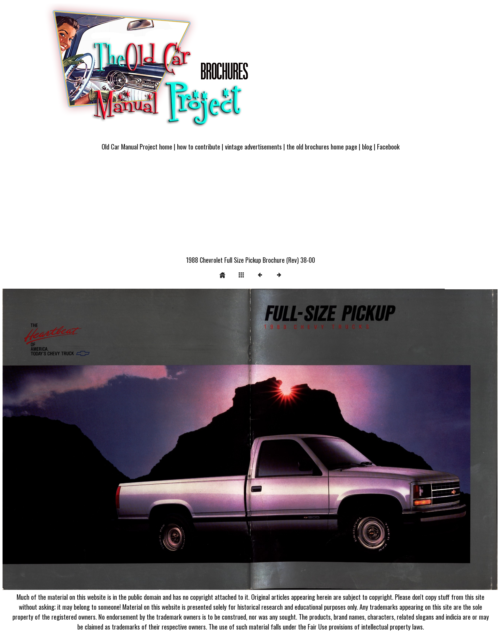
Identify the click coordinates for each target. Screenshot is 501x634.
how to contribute (198, 146)
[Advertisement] (250, 207)
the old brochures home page (322, 146)
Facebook (388, 146)
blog (367, 146)
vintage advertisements (253, 146)
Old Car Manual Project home (137, 146)
